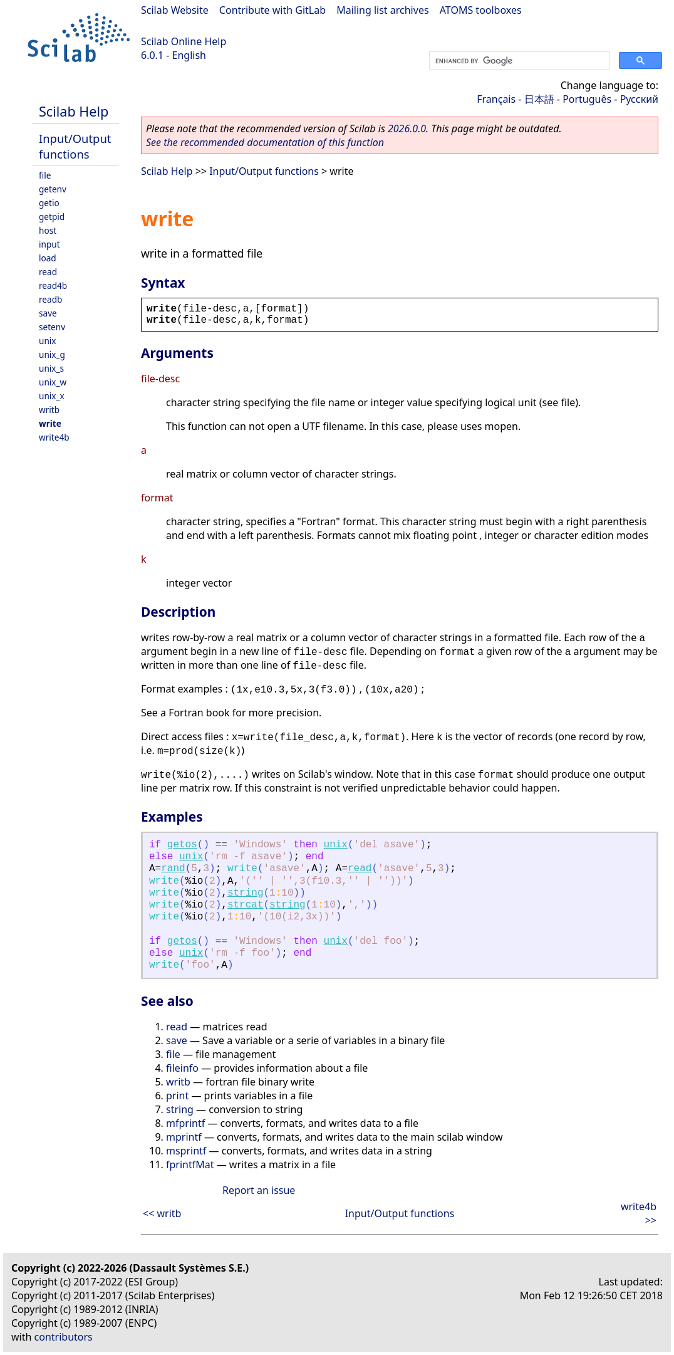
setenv (52, 327)
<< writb (162, 1213)
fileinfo (182, 1068)
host (47, 230)
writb (49, 410)
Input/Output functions (75, 146)
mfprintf (185, 1123)
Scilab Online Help (183, 41)
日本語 (539, 99)
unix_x (52, 396)
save (48, 313)
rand (173, 868)
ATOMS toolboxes (481, 10)
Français (496, 99)
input (49, 244)
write (50, 423)
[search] (518, 60)
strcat (245, 905)
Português (587, 99)
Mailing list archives (382, 10)
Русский (639, 99)
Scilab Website (175, 10)
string (245, 893)
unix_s (51, 368)
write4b (54, 437)
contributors (63, 1337)
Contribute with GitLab (272, 10)
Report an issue (258, 1190)
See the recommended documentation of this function (265, 142)
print (177, 1095)
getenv (52, 189)
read (48, 272)
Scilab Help (73, 111)
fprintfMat (190, 1164)
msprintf (186, 1151)
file (45, 175)
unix (47, 341)
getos (182, 844)
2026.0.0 (407, 128)
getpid (52, 216)
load (47, 258)
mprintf (184, 1137)
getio (49, 203)
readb (50, 299)
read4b (53, 285)
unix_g (52, 354)
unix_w (52, 382)
